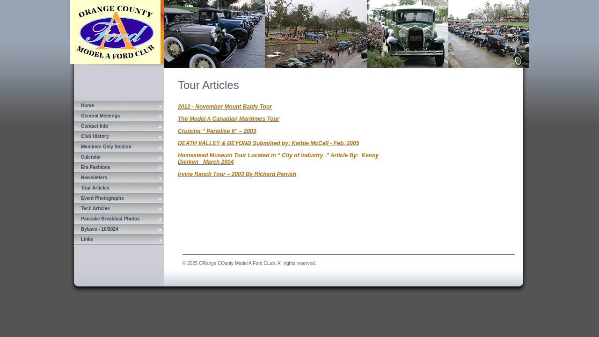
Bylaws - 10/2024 (99, 229)
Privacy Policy (446, 7)
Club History (95, 136)
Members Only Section (106, 146)
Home (87, 105)
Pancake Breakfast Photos (110, 218)
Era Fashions (95, 167)
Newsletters (94, 177)
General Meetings (100, 115)
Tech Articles (95, 208)
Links (87, 239)
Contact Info (94, 126)
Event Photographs (102, 198)
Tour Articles (95, 187)
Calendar (91, 157)
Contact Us (476, 7)
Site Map (501, 7)
